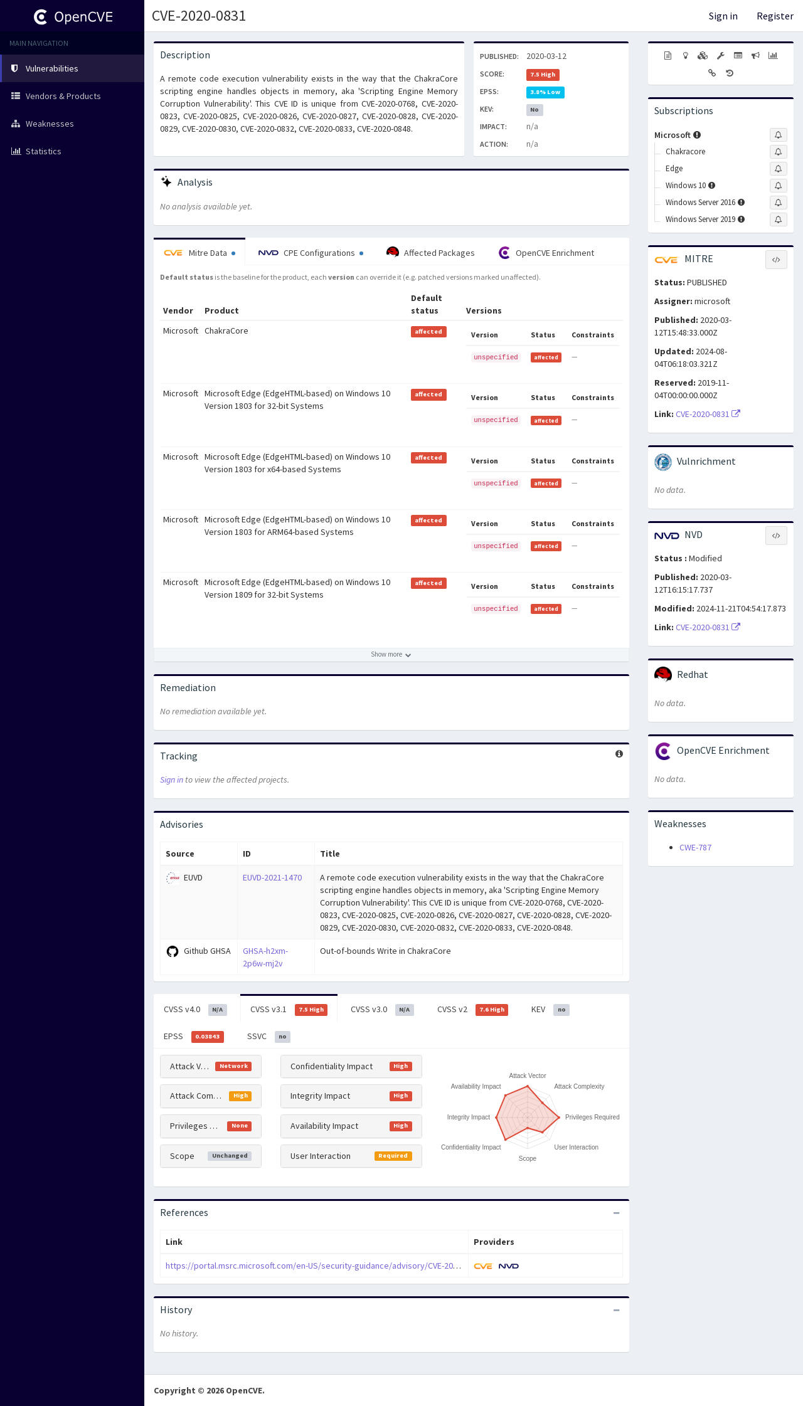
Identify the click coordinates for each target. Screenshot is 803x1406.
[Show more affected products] (391, 655)
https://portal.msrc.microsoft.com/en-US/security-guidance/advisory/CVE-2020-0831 (324, 1265)
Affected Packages (430, 252)
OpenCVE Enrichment (546, 252)
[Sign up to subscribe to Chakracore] (778, 152)
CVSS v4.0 (195, 1009)
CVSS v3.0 (382, 1009)
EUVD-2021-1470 (272, 877)
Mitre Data (199, 252)
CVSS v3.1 (289, 1009)
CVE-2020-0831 (199, 15)
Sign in (723, 15)
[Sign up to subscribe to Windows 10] (778, 186)
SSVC (269, 1036)
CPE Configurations (310, 252)
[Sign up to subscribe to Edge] (778, 169)
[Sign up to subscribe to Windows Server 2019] (778, 219)
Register (775, 15)
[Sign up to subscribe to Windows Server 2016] (778, 202)
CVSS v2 (473, 1009)
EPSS (194, 1036)
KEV (550, 1009)
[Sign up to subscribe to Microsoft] (778, 135)
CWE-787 (695, 847)
